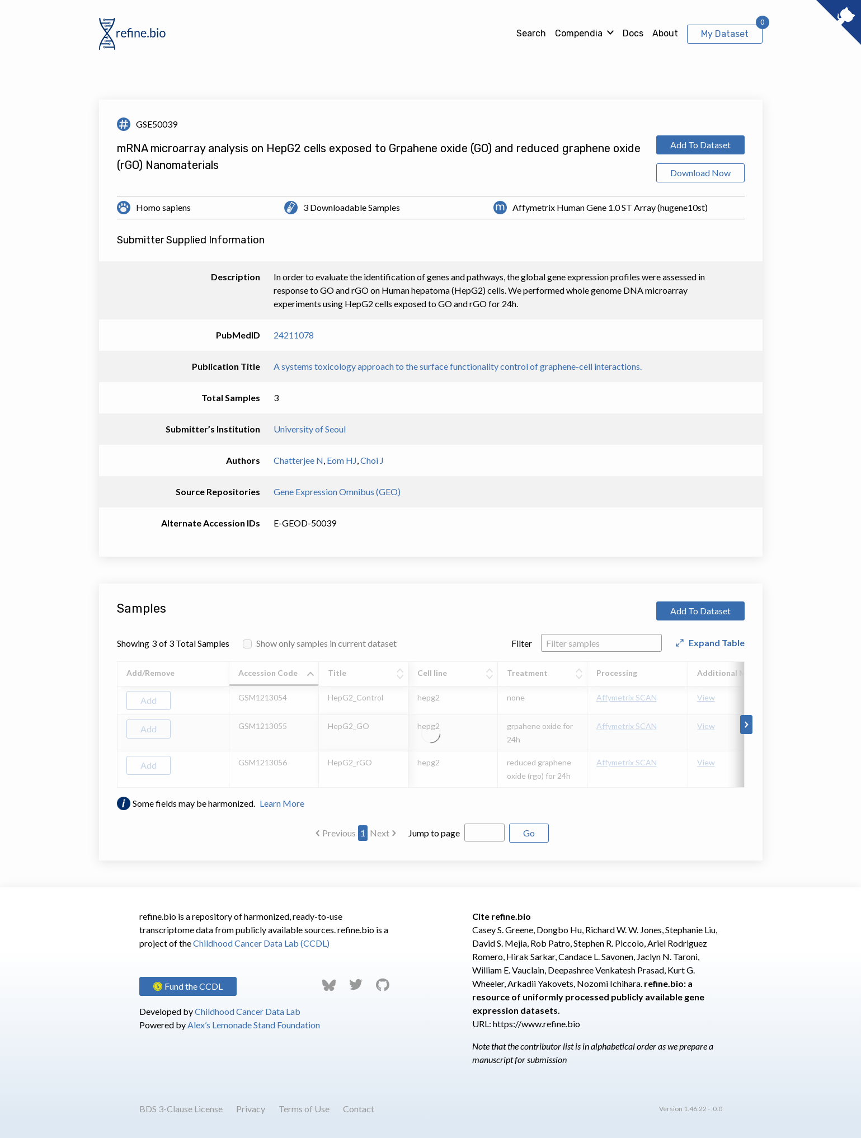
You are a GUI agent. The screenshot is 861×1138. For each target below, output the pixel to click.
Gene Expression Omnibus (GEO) (337, 491)
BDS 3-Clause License (181, 1108)
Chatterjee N (298, 460)
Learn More (282, 803)
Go (529, 832)
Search (531, 33)
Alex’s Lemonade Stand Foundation (253, 1024)
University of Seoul (310, 429)
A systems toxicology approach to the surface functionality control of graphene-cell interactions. (458, 366)
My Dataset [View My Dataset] (725, 34)
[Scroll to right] (746, 724)
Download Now (700, 172)
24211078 (294, 335)
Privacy (250, 1108)
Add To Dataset (700, 144)
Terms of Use (304, 1108)
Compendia (579, 33)
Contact (358, 1108)
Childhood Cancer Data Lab (247, 1011)
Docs (633, 33)
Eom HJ (342, 460)
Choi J (372, 460)
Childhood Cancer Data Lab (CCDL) (261, 943)
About (665, 33)
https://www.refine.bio (536, 1023)
